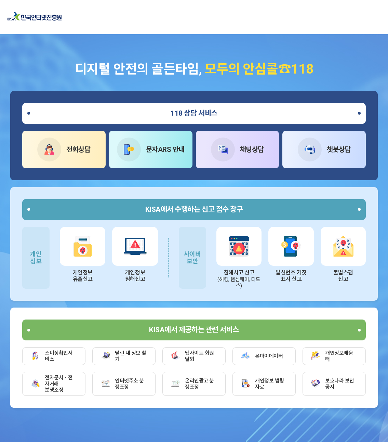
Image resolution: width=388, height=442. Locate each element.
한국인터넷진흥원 (34, 17)
